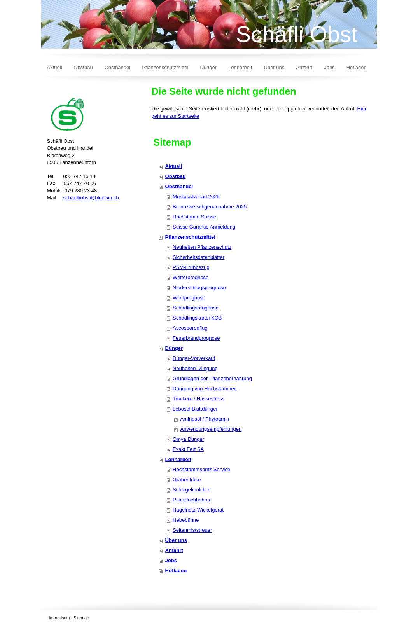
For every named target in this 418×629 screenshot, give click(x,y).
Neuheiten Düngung (195, 368)
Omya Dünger (188, 439)
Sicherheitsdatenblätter (198, 257)
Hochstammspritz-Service (201, 469)
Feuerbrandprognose (196, 338)
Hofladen (176, 570)
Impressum (59, 617)
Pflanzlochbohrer (192, 500)
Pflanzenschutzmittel (190, 237)
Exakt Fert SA (188, 449)
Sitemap (81, 617)
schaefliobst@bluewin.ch (91, 198)
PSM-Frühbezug (191, 267)
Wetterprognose (190, 277)
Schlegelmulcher (191, 490)
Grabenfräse (187, 479)
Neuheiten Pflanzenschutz (202, 247)
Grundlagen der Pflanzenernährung (212, 378)
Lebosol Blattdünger (195, 409)
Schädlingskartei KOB (197, 318)
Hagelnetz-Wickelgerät (198, 510)
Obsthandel (179, 186)
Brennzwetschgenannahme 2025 (210, 207)
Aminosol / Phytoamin (204, 419)
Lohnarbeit (178, 459)
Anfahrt (174, 550)
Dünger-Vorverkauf (194, 358)
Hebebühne (186, 520)
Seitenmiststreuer (192, 530)
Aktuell (173, 166)
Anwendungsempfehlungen (211, 429)
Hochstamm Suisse (194, 217)
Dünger (174, 348)
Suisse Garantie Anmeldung (204, 227)
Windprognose (189, 298)
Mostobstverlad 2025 (196, 196)
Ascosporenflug (190, 328)
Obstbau (175, 176)
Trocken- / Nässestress (198, 399)
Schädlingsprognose (196, 308)
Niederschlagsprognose (199, 287)
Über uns (176, 540)
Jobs (171, 560)
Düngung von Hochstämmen (205, 388)
